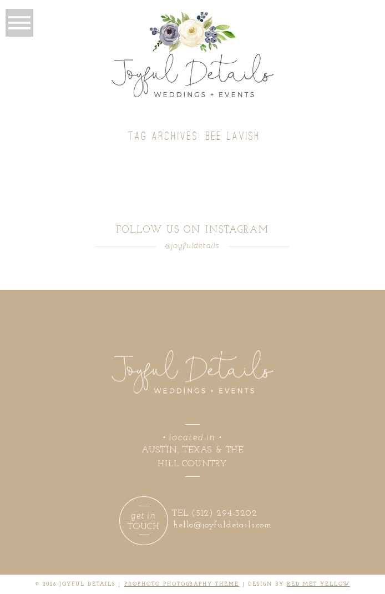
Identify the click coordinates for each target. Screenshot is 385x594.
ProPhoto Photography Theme (181, 584)
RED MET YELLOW (318, 584)
